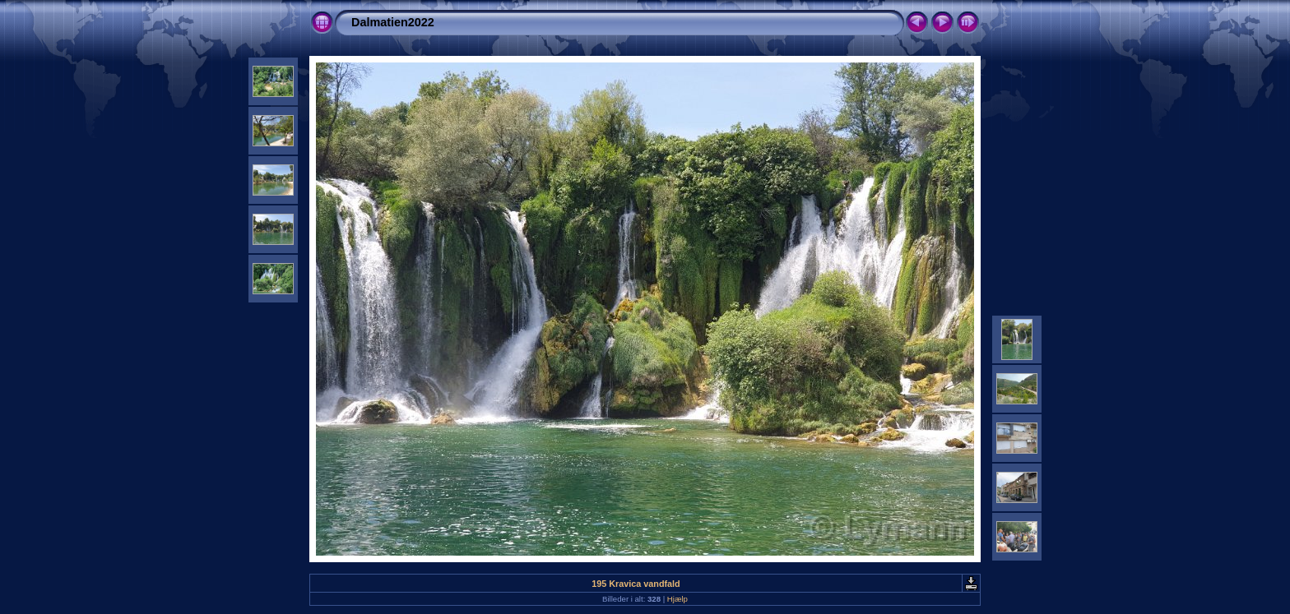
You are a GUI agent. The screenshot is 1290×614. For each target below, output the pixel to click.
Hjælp (677, 598)
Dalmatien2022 (392, 22)
